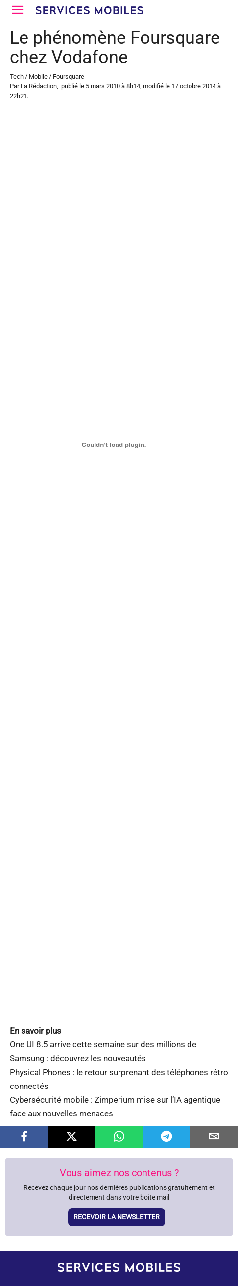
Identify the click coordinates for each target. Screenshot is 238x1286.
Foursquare (68, 76)
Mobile (38, 76)
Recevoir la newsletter (116, 1217)
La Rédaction (39, 86)
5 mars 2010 (103, 86)
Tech (17, 76)
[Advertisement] (119, 237)
